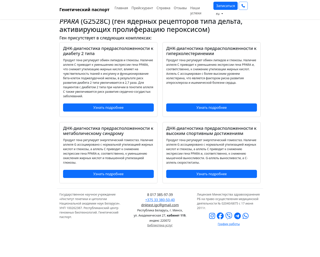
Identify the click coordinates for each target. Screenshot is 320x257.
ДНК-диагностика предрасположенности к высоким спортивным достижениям (211, 130)
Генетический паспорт (84, 9)
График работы (229, 224)
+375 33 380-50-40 (160, 199)
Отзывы (180, 8)
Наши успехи (195, 10)
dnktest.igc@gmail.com (160, 205)
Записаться (225, 5)
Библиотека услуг (160, 225)
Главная (121, 8)
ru (218, 13)
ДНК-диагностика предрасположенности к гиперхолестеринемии (211, 50)
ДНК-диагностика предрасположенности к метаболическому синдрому (108, 130)
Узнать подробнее (108, 107)
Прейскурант (142, 8)
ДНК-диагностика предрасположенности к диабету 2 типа (108, 50)
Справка (164, 8)
